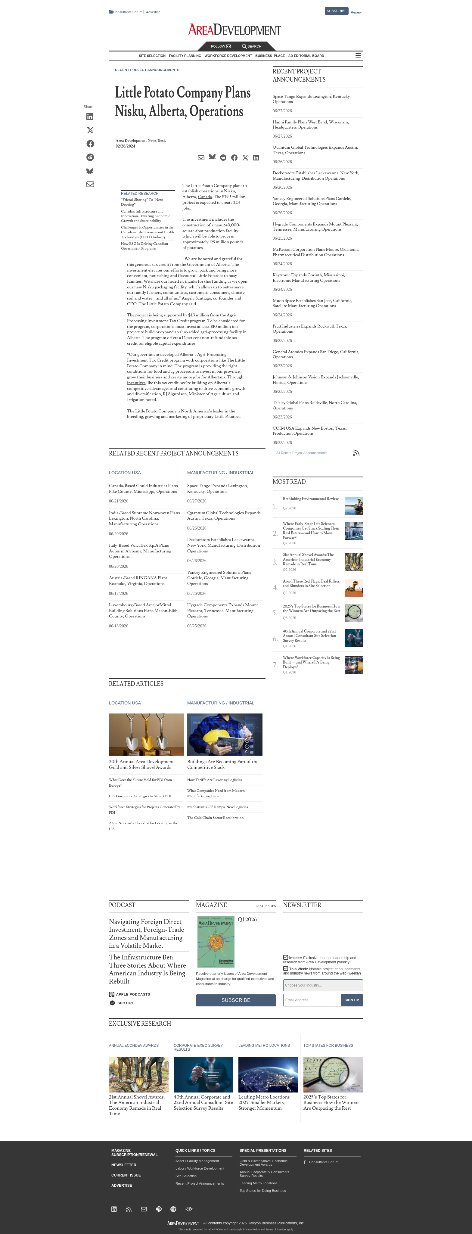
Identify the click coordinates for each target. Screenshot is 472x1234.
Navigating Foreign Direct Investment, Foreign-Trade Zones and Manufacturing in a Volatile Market (146, 934)
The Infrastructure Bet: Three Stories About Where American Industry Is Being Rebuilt (147, 969)
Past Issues (266, 905)
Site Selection (186, 1176)
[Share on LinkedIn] (92, 117)
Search (251, 46)
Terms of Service (276, 1229)
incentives (136, 383)
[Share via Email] (92, 184)
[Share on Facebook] (92, 144)
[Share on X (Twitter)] (92, 130)
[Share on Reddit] (92, 157)
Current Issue (126, 1175)
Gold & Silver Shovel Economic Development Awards (263, 1162)
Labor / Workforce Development (199, 1168)
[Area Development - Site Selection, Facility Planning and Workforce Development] (236, 29)
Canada (205, 197)
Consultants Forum (127, 12)
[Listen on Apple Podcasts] (149, 994)
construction (194, 225)
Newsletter (123, 1165)
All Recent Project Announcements (301, 453)
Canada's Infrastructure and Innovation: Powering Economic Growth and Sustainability (145, 216)
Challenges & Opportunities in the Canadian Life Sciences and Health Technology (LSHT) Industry (147, 232)
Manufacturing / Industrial (220, 472)
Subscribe (337, 11)
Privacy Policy (251, 1229)
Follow (221, 46)
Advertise (153, 12)
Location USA (125, 472)
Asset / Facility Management (197, 1161)
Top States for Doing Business (263, 1190)
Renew (356, 12)
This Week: (322, 971)
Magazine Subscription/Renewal (134, 1153)
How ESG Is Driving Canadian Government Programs (144, 246)
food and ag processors (174, 371)
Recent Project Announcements (147, 70)
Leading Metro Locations (259, 1183)
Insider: (319, 960)
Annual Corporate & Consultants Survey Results (264, 1173)
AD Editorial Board (306, 56)
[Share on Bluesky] (92, 171)
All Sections (358, 55)
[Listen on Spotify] (149, 1003)
